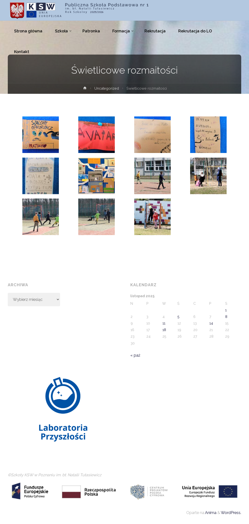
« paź (135, 355)
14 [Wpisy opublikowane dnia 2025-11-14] (211, 323)
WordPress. (231, 512)
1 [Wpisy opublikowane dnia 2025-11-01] (226, 310)
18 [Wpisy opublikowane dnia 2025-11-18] (164, 330)
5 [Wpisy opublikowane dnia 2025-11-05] (178, 316)
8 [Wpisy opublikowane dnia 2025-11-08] (226, 316)
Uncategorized (106, 88)
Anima (210, 512)
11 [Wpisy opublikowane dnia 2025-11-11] (163, 323)
